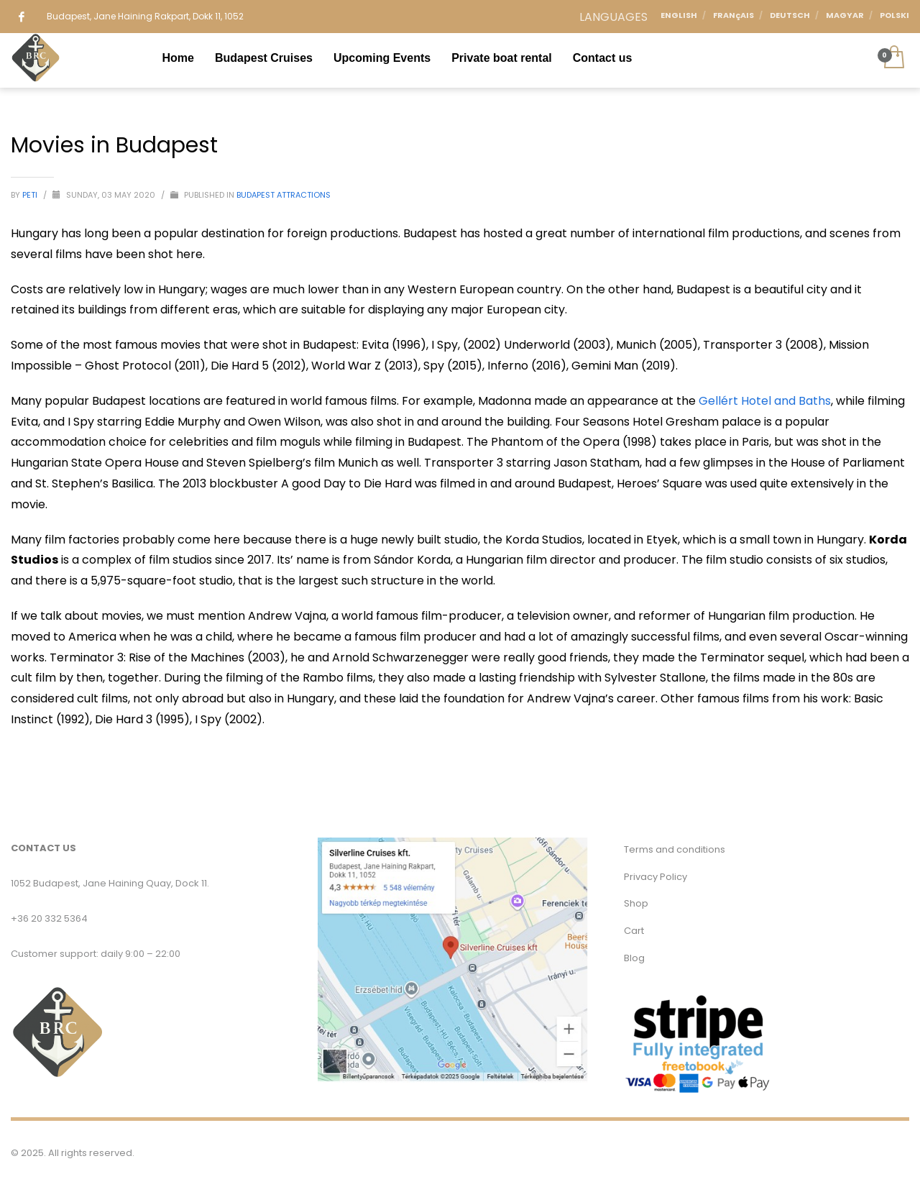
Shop (636, 903)
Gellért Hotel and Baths (765, 401)
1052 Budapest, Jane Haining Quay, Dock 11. (110, 883)
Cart (634, 930)
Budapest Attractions (283, 195)
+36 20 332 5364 (49, 918)
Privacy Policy (655, 877)
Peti (31, 195)
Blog (634, 958)
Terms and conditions (674, 849)
